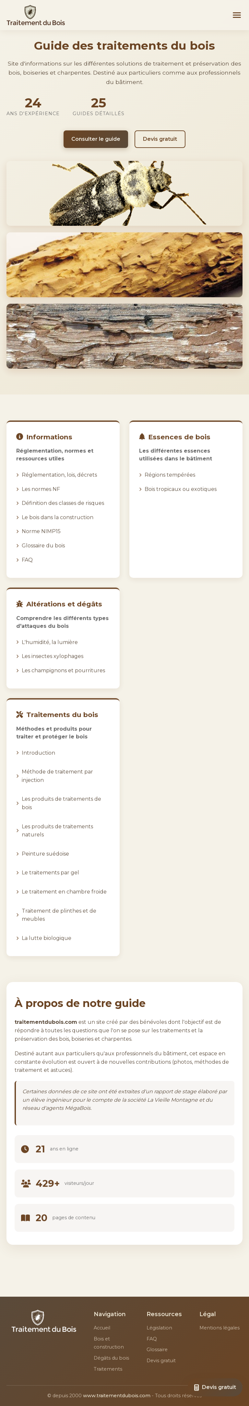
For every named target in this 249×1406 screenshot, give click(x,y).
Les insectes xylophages (52, 665)
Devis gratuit (160, 139)
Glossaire (157, 1349)
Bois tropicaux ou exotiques (181, 497)
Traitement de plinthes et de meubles (59, 923)
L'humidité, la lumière (50, 651)
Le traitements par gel (50, 881)
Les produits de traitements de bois (61, 812)
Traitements (108, 1369)
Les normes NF (41, 497)
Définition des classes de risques (63, 512)
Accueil (102, 1328)
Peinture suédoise (45, 862)
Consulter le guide (95, 139)
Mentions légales (219, 1328)
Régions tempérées (170, 483)
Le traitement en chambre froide (64, 900)
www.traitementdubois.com (116, 1396)
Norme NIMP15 (41, 540)
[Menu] (237, 15)
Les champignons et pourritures (63, 679)
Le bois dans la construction (57, 526)
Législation (159, 1328)
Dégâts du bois (111, 1358)
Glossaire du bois (43, 554)
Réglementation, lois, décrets (59, 483)
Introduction (38, 761)
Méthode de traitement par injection (57, 784)
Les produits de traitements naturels (57, 839)
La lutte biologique (46, 946)
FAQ (27, 568)
